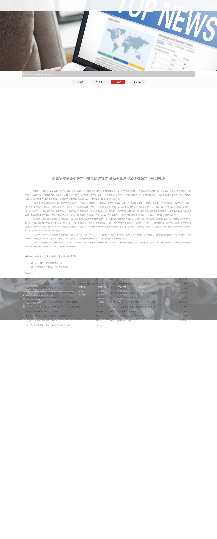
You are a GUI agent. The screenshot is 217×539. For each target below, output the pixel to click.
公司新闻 (79, 82)
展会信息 (50, 74)
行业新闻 (99, 82)
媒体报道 (137, 82)
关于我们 (144, 13)
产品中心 (173, 13)
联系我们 (188, 13)
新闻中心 (159, 13)
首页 (130, 13)
